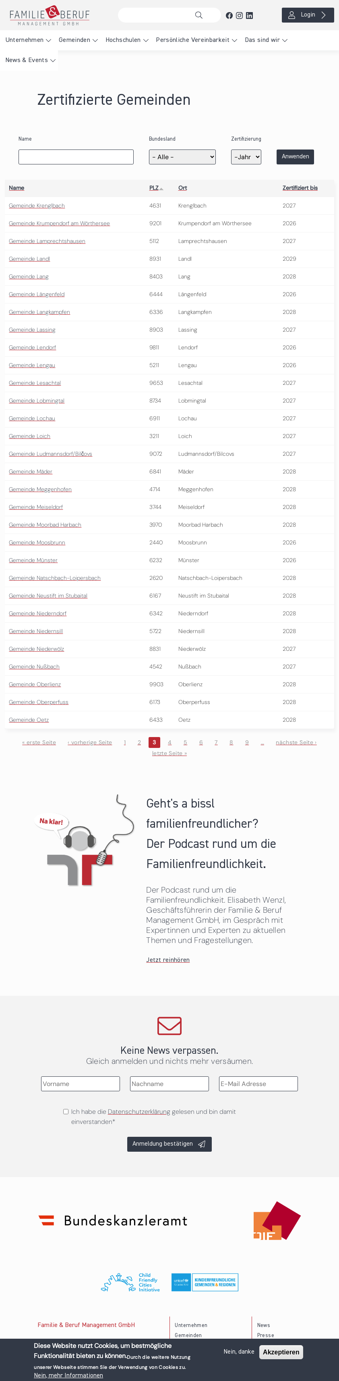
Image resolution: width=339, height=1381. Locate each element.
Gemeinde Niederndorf (37, 613)
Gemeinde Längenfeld (36, 294)
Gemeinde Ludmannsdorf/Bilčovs (50, 453)
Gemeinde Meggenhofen (40, 489)
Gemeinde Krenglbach (37, 205)
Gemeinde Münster (33, 560)
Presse (265, 1335)
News (263, 1325)
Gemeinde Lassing (32, 329)
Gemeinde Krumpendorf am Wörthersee (59, 223)
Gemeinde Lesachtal (35, 382)
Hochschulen (123, 40)
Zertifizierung (246, 139)
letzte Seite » (169, 753)
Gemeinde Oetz (29, 719)
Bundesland (162, 139)
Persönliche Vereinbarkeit (192, 40)
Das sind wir (262, 40)
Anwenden (295, 157)
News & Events (26, 60)
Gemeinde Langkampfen (39, 312)
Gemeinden (74, 40)
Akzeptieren (281, 1352)
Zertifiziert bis (300, 187)
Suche (201, 15)
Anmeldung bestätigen (162, 1144)
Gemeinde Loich (29, 436)
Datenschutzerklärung (139, 1111)
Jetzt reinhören (168, 960)
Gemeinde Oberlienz (35, 684)
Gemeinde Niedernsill (36, 631)
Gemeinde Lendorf (32, 347)
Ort (182, 187)
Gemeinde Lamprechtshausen (47, 241)
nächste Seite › (296, 742)
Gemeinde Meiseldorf (36, 507)
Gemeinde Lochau (32, 418)
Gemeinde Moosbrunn (37, 542)
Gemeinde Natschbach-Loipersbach (55, 577)
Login (308, 15)
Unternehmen (24, 40)
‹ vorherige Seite (90, 742)
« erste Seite (39, 742)
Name (25, 139)
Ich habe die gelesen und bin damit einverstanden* (153, 1116)
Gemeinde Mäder (30, 471)
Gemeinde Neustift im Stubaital (48, 595)
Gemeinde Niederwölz (36, 648)
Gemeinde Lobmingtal (36, 400)
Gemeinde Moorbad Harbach (45, 524)
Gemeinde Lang (29, 276)
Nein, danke (238, 1352)
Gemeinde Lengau (32, 365)
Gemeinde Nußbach (34, 666)
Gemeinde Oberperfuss (38, 702)
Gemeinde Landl (29, 258)
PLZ (156, 187)
